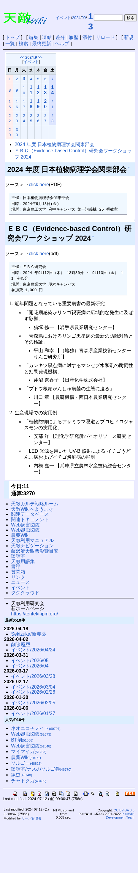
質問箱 (18, 571)
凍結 (47, 37)
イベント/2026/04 (29, 665)
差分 (60, 37)
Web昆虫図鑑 (25, 529)
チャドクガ (28, 780)
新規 (129, 37)
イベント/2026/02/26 (33, 692)
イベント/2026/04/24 (33, 649)
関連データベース (30, 514)
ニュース (20, 582)
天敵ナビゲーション (32, 545)
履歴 (73, 37)
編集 (33, 37)
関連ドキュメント (30, 519)
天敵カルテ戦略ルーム (34, 503)
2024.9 (31, 57)
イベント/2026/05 (29, 660)
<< (22, 57)
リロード (105, 37)
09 (84, 17)
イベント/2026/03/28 (33, 676)
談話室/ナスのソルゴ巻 (41, 769)
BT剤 (22, 739)
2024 (76, 17)
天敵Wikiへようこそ (32, 509)
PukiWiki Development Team (120, 815)
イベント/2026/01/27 (33, 713)
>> (40, 57)
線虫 (21, 774)
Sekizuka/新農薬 (28, 634)
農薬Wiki (20, 535)
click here (39, 184)
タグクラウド (25, 592)
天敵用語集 (23, 561)
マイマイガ (28, 751)
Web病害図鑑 (25, 524)
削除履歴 (20, 644)
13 (90, 21)
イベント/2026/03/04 (33, 686)
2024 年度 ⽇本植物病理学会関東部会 (54, 144)
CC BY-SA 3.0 (124, 810)
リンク (18, 577)
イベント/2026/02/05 (33, 702)
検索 (23, 43)
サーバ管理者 (31, 818)
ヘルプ (62, 43)
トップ (12, 37)
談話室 (18, 556)
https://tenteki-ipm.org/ (34, 613)
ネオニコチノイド (36, 728)
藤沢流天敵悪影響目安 (34, 551)
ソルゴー (26, 763)
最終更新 (41, 43)
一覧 (10, 43)
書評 (15, 566)
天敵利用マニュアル (32, 540)
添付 (87, 37)
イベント (63, 17)
